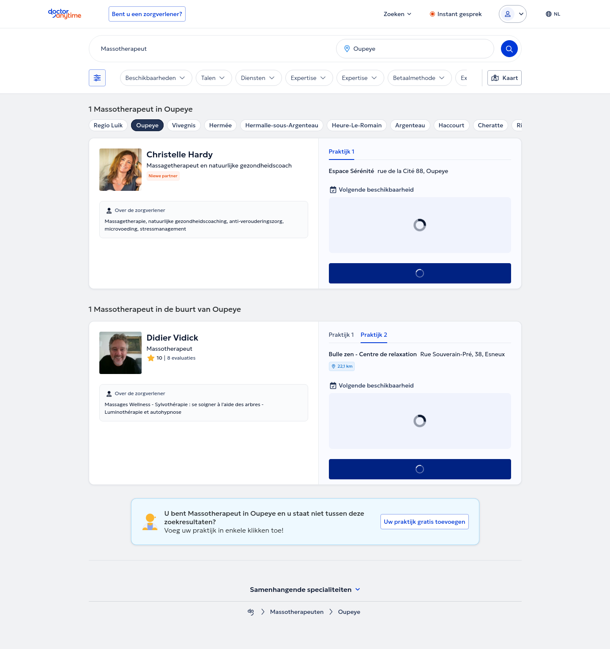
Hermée (220, 125)
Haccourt (452, 125)
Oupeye (147, 125)
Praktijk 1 (342, 151)
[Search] (509, 48)
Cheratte (490, 125)
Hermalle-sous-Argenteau (281, 125)
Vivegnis (184, 125)
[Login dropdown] (513, 14)
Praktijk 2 (374, 334)
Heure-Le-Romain (357, 125)
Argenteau (410, 125)
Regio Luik (108, 125)
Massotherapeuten (297, 612)
